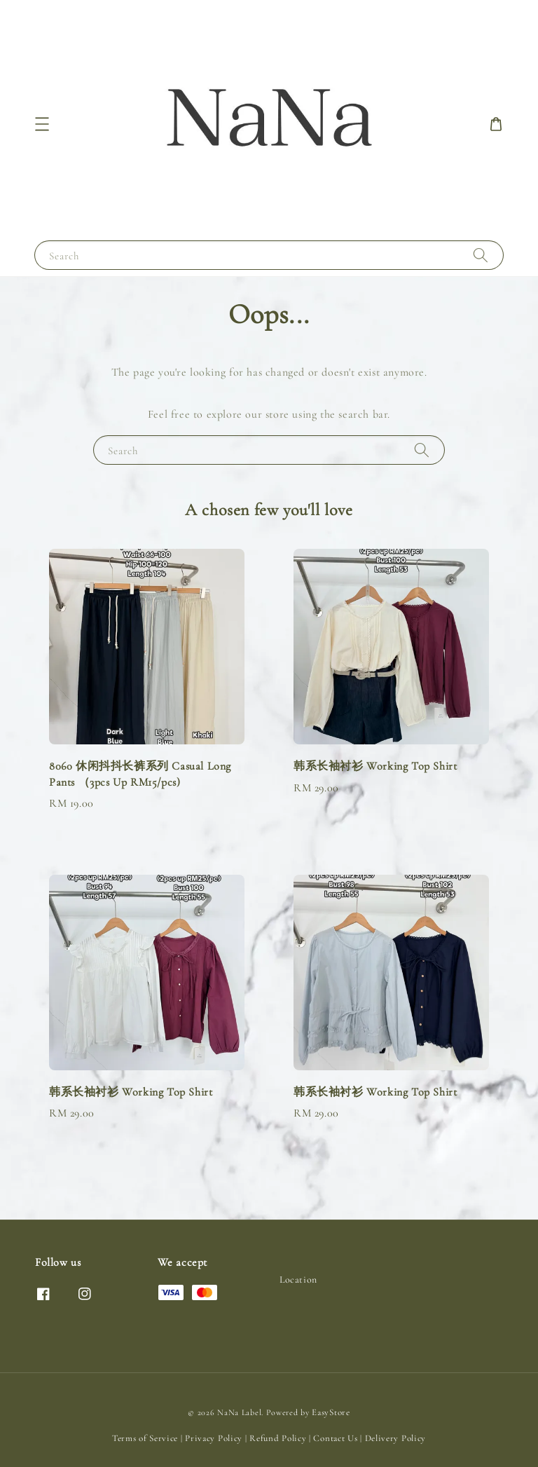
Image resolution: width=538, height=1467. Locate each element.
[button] (42, 124)
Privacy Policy (213, 1438)
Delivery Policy (396, 1438)
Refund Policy (277, 1438)
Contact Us (335, 1438)
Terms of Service (145, 1438)
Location (298, 1279)
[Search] (480, 254)
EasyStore (331, 1412)
